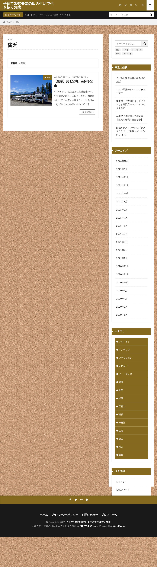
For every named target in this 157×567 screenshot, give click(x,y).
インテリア (124, 350)
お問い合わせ (90, 544)
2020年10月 (122, 283)
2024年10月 (122, 161)
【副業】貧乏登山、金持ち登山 (73, 83)
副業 (48, 77)
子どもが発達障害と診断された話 (130, 80)
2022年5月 (121, 170)
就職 (121, 415)
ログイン (120, 482)
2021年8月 (121, 210)
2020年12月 (122, 267)
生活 (121, 431)
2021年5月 (121, 234)
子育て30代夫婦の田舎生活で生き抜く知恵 (28, 5)
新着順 (13, 63)
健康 (121, 382)
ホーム (44, 544)
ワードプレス (45, 14)
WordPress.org (124, 506)
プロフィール (109, 544)
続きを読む (87, 112)
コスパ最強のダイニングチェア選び (130, 91)
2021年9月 (121, 202)
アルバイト (65, 14)
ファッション (125, 358)
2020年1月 (121, 315)
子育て (33, 14)
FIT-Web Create (89, 556)
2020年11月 (122, 275)
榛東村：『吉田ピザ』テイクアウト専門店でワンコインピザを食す (130, 104)
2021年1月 (121, 258)
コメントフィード (125, 498)
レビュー (123, 366)
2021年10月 (122, 194)
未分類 (122, 423)
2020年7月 (121, 299)
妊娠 (121, 399)
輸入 (121, 447)
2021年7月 (121, 218)
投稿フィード (123, 490)
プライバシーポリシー (64, 544)
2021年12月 (122, 178)
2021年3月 (121, 242)
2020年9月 (121, 291)
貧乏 (18, 22)
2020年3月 (121, 307)
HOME (9, 22)
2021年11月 (122, 186)
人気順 (22, 63)
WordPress (119, 556)
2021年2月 (121, 250)
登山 (26, 14)
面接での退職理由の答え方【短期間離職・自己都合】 (129, 118)
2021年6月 (121, 226)
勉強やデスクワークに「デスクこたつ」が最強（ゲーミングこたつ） (130, 131)
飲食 (56, 14)
